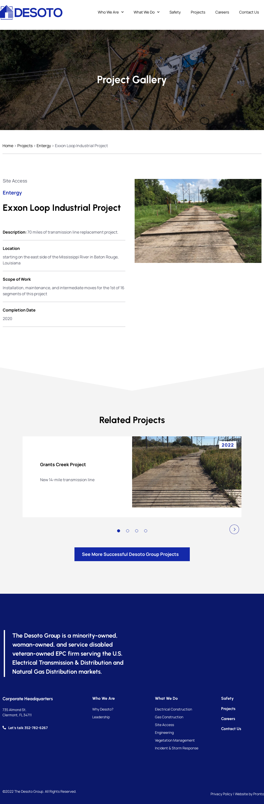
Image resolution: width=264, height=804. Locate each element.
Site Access (15, 181)
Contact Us (249, 12)
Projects (198, 12)
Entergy (44, 145)
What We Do (146, 12)
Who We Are (111, 12)
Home (8, 145)
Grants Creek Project (63, 464)
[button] (234, 529)
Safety (175, 12)
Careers (222, 12)
